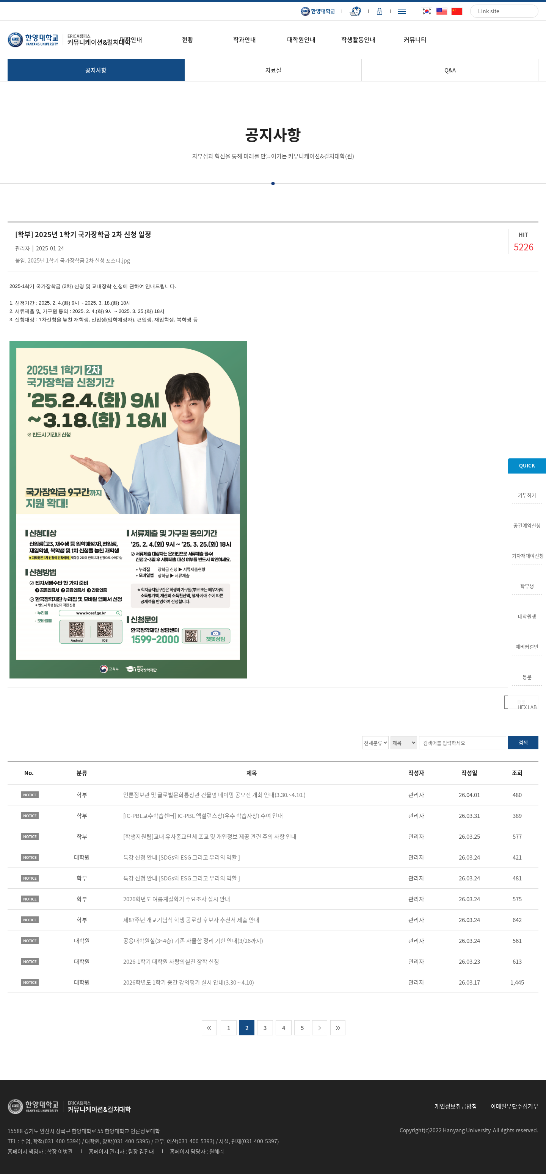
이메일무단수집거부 (514, 1106)
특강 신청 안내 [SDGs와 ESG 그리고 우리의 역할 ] (181, 857)
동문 (527, 676)
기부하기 (527, 494)
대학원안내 (301, 39)
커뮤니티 (415, 39)
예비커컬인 (527, 646)
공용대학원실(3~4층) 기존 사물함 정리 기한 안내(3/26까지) (193, 940)
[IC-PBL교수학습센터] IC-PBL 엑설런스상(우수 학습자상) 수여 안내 (203, 815)
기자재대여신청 (527, 555)
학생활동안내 (358, 39)
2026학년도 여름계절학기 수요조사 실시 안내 (176, 899)
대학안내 (130, 39)
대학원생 (527, 616)
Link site (488, 11)
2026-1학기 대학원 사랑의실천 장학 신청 (171, 961)
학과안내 (244, 39)
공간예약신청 (527, 525)
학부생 (527, 585)
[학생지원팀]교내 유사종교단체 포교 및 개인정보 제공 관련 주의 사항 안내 (210, 836)
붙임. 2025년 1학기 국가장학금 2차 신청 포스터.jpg (72, 260)
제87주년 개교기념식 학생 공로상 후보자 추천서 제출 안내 (191, 920)
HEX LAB (527, 706)
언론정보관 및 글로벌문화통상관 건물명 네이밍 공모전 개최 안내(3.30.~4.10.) (214, 795)
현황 (187, 39)
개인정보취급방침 (456, 1106)
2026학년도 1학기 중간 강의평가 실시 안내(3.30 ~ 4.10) (188, 982)
